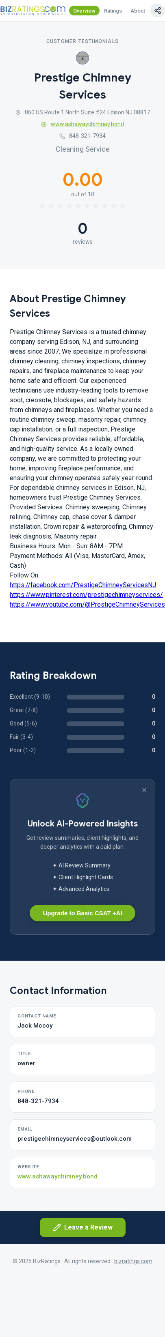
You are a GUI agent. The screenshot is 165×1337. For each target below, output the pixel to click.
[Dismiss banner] (144, 790)
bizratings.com (133, 1261)
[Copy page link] (157, 10)
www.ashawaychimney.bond (82, 124)
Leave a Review (83, 1227)
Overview (84, 11)
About (137, 11)
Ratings (113, 11)
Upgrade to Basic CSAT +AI (82, 913)
